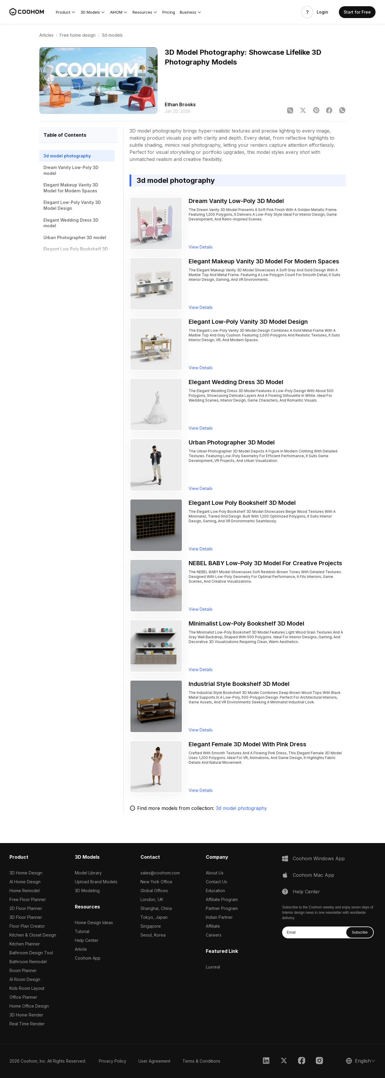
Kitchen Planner (24, 943)
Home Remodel (24, 890)
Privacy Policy (112, 1061)
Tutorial (82, 931)
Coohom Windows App (319, 858)
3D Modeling (87, 890)
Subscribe (360, 932)
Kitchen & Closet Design (32, 934)
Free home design (78, 35)
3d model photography (241, 808)
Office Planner (23, 997)
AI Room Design (24, 979)
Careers (213, 934)
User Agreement (154, 1061)
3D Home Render (26, 1014)
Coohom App (88, 958)
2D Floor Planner (25, 908)
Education (215, 890)
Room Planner (23, 970)
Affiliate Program (222, 899)
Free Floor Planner (27, 899)
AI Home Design (25, 881)
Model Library (88, 872)
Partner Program (222, 908)
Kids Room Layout (26, 988)
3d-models (112, 35)
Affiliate (213, 926)
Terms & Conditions (201, 1061)
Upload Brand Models (96, 881)
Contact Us (216, 881)
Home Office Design (29, 1005)
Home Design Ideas (94, 922)
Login (322, 12)
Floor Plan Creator (27, 926)
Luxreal (213, 966)
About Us (215, 872)
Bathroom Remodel (28, 961)
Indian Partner (219, 917)
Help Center (86, 940)
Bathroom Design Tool (31, 952)
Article (81, 949)
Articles (46, 35)
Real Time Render (27, 1023)
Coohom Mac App (313, 875)
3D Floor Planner (25, 917)
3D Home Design (25, 872)
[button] (66, 12)
